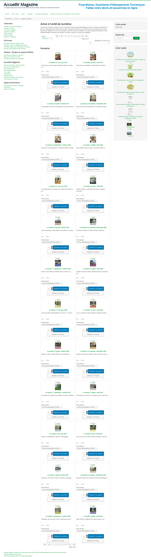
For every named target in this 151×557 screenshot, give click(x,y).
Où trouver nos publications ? (12, 67)
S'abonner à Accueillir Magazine (13, 26)
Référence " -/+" (46, 38)
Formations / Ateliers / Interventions (13, 77)
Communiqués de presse (11, 79)
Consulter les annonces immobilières (14, 58)
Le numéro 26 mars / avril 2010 (93, 62)
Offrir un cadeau (8, 35)
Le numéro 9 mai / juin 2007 (58, 434)
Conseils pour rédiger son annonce (13, 55)
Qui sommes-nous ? (9, 68)
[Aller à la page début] (57, 36)
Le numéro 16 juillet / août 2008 (93, 269)
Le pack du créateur (9, 31)
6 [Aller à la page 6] (78, 36)
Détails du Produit (58, 87)
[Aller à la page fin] (86, 36)
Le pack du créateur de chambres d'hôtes (130, 69)
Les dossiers (7, 74)
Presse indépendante (10, 70)
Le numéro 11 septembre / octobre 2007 (58, 392)
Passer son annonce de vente (12, 57)
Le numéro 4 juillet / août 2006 (93, 516)
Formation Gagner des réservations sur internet (17, 47)
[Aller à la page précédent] (61, 36)
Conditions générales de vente (12, 554)
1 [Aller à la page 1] (65, 36)
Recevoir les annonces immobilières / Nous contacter (65, 14)
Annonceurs (7, 87)
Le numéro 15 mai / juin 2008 (58, 310)
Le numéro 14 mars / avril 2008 (93, 310)
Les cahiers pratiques (10, 30)
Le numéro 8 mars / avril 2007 (93, 434)
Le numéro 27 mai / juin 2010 (58, 62)
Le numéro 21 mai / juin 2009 (58, 186)
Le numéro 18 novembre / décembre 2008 (93, 227)
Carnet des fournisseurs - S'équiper (13, 85)
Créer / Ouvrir (15, 14)
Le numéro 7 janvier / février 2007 (58, 475)
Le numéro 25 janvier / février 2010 (58, 104)
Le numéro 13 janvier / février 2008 (58, 351)
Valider (136, 38)
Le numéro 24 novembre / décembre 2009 (93, 104)
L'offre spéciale (8, 33)
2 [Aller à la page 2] (68, 36)
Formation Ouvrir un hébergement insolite (15, 45)
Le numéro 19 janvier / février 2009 (58, 227)
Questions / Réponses (10, 37)
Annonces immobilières (41, 14)
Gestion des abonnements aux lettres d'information (18, 556)
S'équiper (30, 14)
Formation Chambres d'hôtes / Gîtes (14, 43)
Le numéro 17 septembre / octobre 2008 (58, 269)
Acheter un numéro (9, 28)
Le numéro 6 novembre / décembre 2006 (93, 475)
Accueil (7, 14)
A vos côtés (7, 72)
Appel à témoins (8, 75)
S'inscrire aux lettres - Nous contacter (14, 65)
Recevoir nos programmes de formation (15, 48)
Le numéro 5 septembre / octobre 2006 (58, 516)
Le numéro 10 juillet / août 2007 (93, 392)
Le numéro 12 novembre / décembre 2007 (93, 351)
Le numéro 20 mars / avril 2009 (93, 186)
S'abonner (130, 136)
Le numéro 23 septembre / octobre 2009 (58, 145)
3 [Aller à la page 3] (71, 36)
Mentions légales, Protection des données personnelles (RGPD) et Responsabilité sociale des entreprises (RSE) (35, 552)
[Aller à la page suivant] (82, 36)
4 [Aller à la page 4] (62, 544)
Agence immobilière (9, 89)
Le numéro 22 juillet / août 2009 (93, 145)
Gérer (23, 14)
